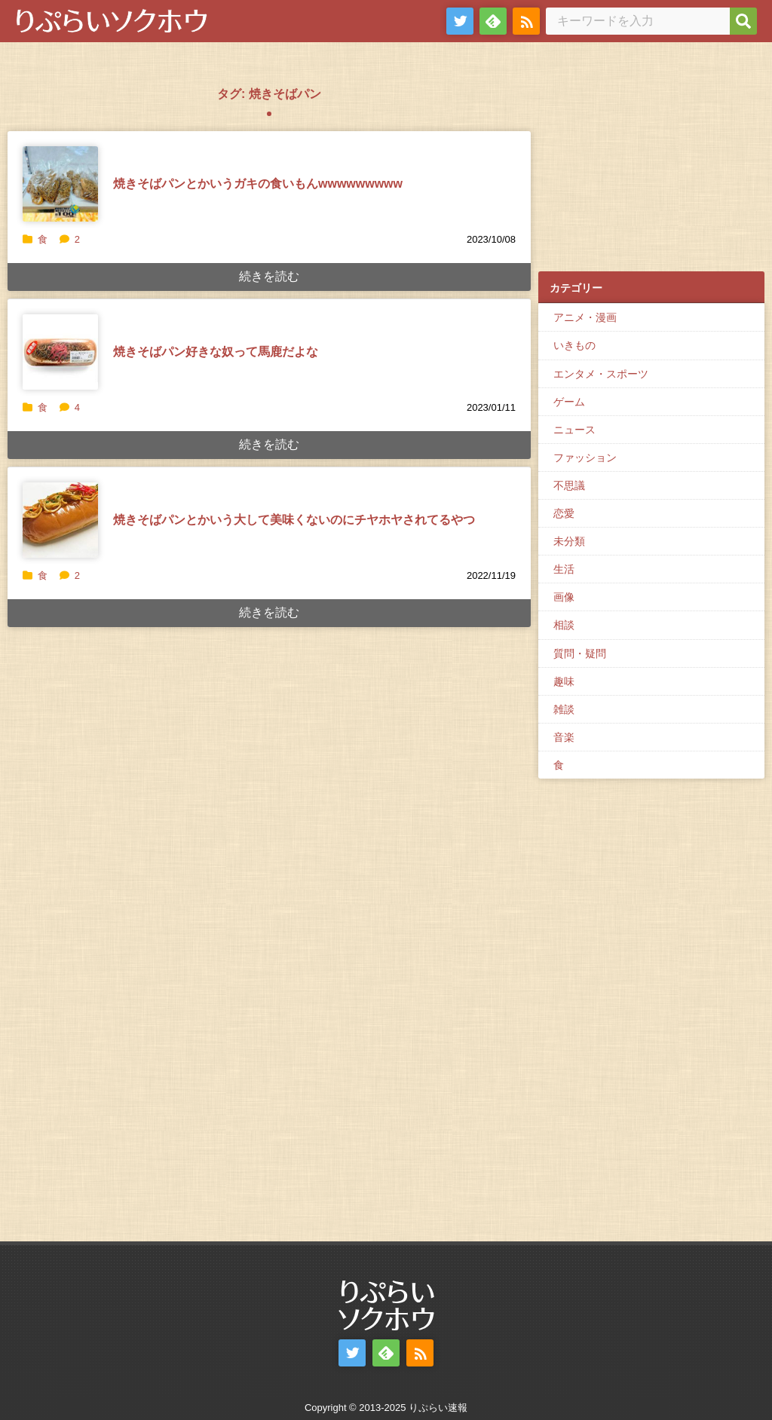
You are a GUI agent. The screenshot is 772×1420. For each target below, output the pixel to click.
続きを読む (269, 276)
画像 (563, 597)
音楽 (563, 737)
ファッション (585, 457)
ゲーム (569, 402)
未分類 (569, 541)
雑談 (563, 709)
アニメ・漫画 (585, 317)
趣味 (563, 681)
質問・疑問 (579, 653)
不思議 (569, 485)
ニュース (574, 430)
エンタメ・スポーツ (600, 374)
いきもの (574, 345)
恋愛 (563, 513)
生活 (563, 569)
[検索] (743, 21)
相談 (563, 625)
